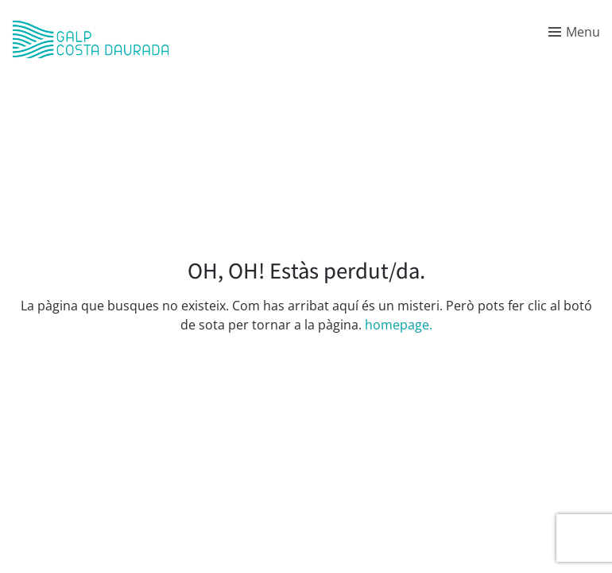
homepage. (398, 324)
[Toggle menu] (574, 31)
